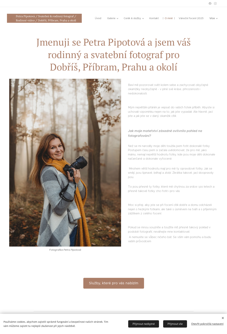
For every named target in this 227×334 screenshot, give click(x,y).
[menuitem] (99, 18)
